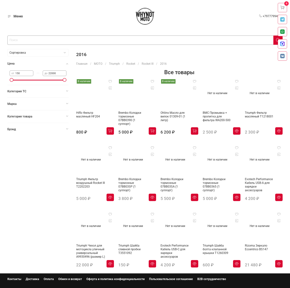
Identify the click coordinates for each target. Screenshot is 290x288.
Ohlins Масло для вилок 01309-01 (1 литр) (173, 116)
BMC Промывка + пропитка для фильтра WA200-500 (216, 116)
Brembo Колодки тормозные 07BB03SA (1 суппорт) (172, 184)
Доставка (32, 279)
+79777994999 (271, 16)
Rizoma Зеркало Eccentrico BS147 (256, 247)
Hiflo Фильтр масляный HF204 (88, 114)
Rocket (130, 63)
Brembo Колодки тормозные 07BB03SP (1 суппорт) (129, 184)
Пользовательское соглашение (171, 279)
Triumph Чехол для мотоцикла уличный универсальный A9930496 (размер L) (90, 251)
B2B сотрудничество (211, 279)
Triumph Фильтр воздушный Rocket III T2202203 (90, 182)
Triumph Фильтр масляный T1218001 (259, 114)
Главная (81, 63)
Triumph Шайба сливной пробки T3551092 (129, 249)
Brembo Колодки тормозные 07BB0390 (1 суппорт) (129, 118)
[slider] (11, 80)
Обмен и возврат (70, 279)
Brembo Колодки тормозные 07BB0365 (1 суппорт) (214, 184)
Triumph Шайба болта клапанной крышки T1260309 (215, 249)
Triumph (114, 63)
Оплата (49, 279)
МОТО (98, 63)
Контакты (14, 279)
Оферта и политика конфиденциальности (115, 279)
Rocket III (148, 63)
